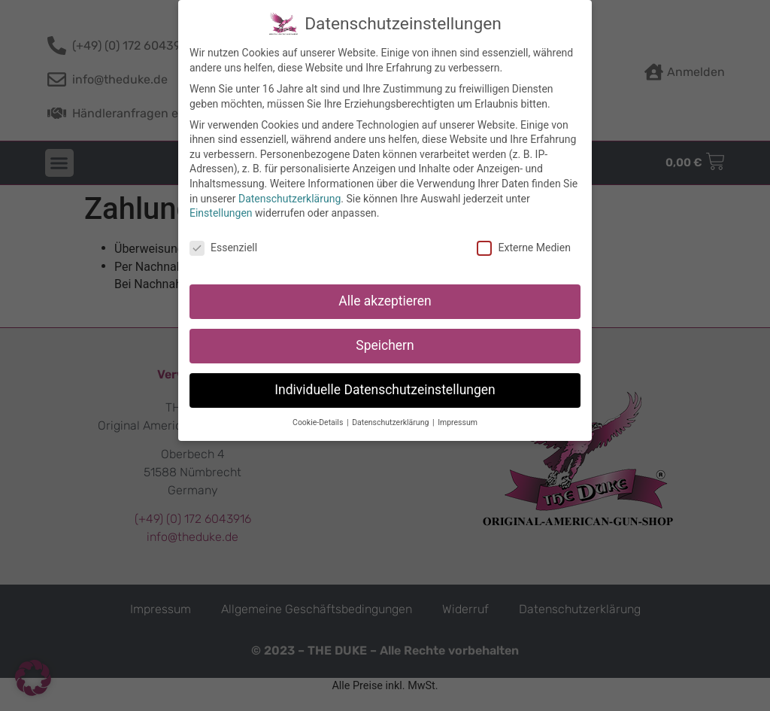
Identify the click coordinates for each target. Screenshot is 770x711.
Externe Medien (523, 247)
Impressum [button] (457, 421)
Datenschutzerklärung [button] (391, 421)
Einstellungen (221, 212)
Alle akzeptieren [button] (385, 299)
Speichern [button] (385, 343)
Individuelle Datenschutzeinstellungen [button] (384, 388)
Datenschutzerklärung (289, 197)
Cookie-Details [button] (319, 421)
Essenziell (223, 247)
